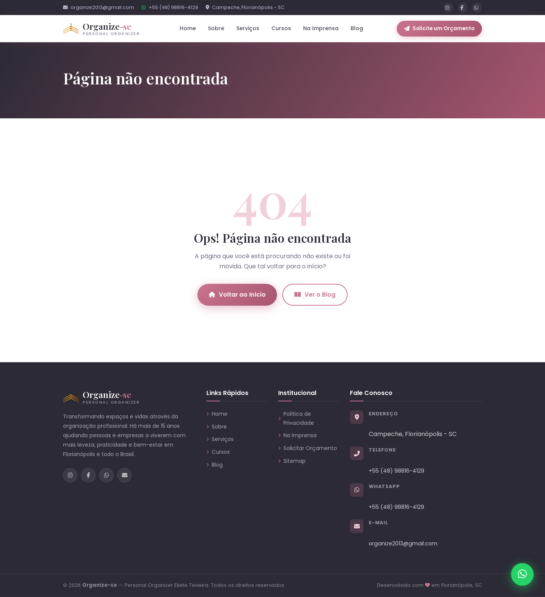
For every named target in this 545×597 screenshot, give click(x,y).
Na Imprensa (321, 28)
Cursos (281, 28)
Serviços (220, 439)
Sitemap (292, 461)
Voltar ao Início (237, 294)
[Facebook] (463, 7)
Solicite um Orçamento (439, 28)
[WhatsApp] (477, 7)
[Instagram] (448, 7)
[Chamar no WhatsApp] (522, 574)
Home (188, 28)
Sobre (216, 28)
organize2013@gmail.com (98, 7)
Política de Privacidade (296, 418)
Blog (357, 28)
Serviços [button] (247, 28)
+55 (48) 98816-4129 (170, 7)
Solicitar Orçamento (307, 448)
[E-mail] (124, 475)
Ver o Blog (315, 294)
